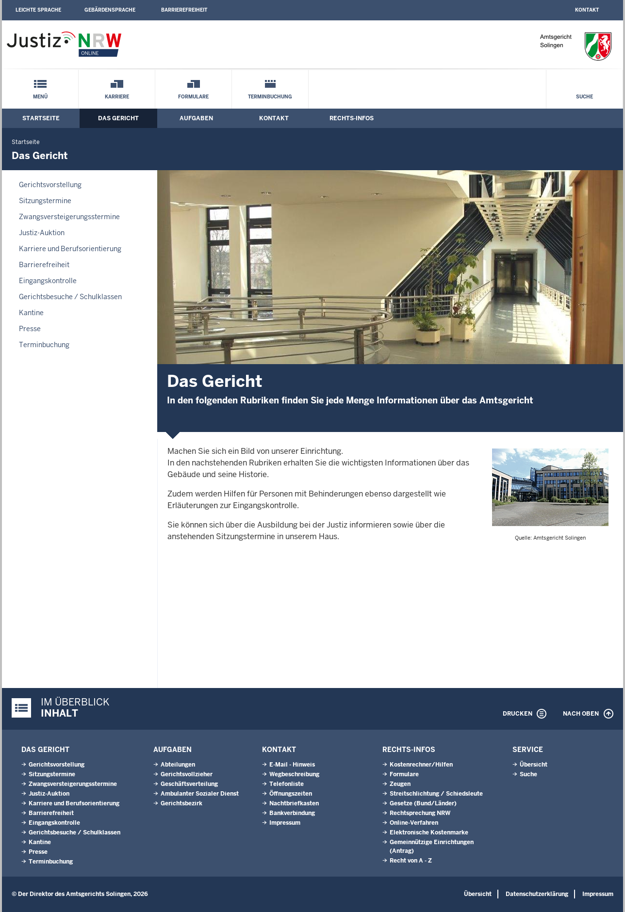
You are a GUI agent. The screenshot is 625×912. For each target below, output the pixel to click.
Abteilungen (178, 764)
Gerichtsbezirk (181, 803)
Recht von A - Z (411, 860)
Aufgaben (196, 118)
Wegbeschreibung (294, 774)
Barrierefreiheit (184, 10)
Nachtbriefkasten (294, 803)
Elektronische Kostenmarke (429, 832)
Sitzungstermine (45, 200)
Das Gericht (118, 118)
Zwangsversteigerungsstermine (69, 216)
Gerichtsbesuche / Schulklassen (70, 296)
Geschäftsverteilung (189, 784)
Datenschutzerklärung (537, 894)
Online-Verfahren (414, 823)
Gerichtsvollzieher (187, 774)
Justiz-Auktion (42, 232)
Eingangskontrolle (48, 280)
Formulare (193, 97)
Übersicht (533, 764)
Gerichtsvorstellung (50, 184)
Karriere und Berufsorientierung (70, 248)
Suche (584, 97)
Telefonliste (286, 784)
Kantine (31, 312)
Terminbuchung (270, 97)
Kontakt (587, 10)
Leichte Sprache (38, 10)
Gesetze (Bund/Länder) (423, 803)
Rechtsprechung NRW (420, 813)
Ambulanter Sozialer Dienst (200, 794)
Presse (30, 328)
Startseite (41, 118)
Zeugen (400, 784)
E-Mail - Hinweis (292, 764)
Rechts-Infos (351, 118)
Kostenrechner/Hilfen (421, 764)
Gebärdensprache (109, 10)
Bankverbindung (292, 813)
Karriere (117, 97)
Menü (40, 97)
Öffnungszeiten (290, 794)
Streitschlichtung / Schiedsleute (436, 794)
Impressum (284, 823)
